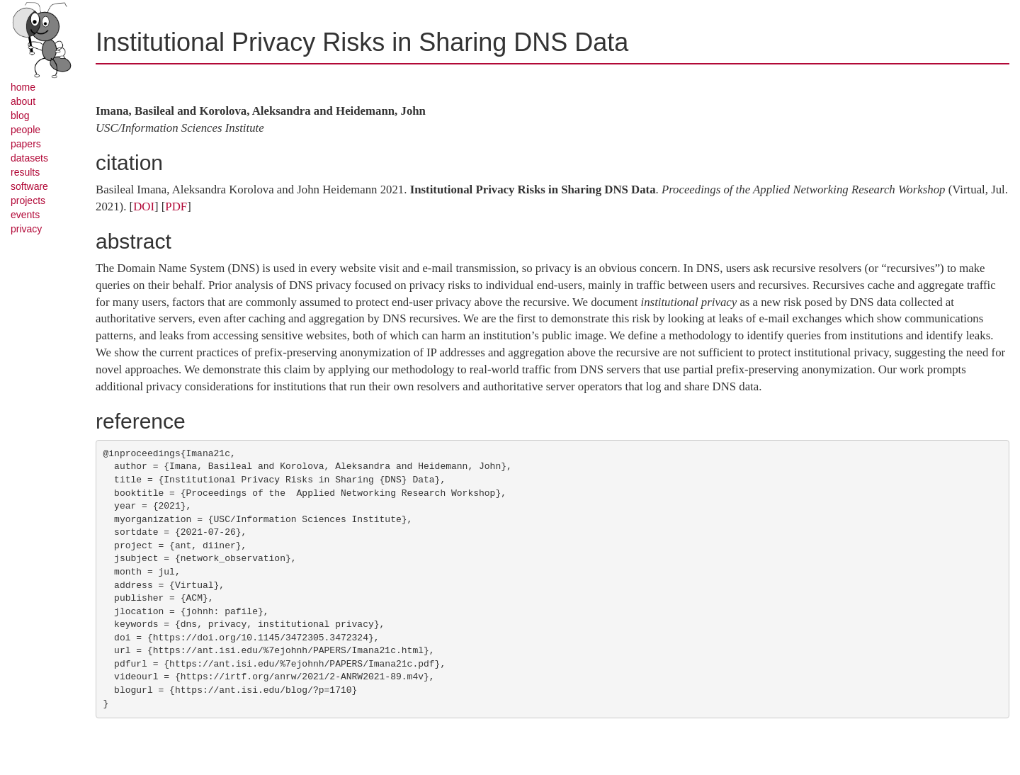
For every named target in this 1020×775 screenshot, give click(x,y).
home (23, 87)
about (23, 101)
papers (26, 143)
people (25, 129)
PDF (176, 206)
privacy (26, 228)
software (29, 186)
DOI (143, 206)
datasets (29, 158)
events (25, 214)
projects (28, 200)
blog (20, 115)
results (25, 172)
